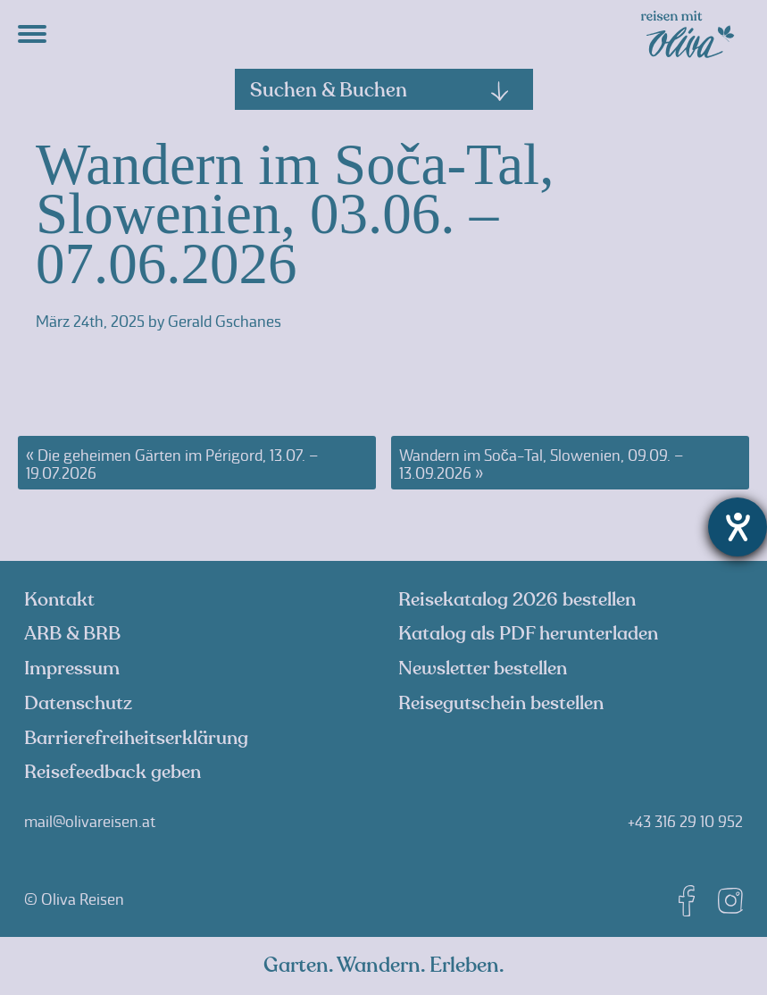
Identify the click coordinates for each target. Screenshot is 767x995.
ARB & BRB (72, 634)
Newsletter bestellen (482, 668)
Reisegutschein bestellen (501, 703)
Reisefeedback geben (112, 772)
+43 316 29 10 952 (685, 822)
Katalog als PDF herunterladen (528, 634)
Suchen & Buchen (380, 90)
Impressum (72, 668)
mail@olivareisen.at (89, 822)
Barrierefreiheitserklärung (136, 738)
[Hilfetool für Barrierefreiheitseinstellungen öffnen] (737, 527)
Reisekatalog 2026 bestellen (517, 600)
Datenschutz (78, 703)
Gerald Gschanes (224, 321)
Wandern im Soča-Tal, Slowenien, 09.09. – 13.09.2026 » (541, 464)
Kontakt (59, 600)
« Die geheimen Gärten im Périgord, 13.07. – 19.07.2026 (172, 464)
